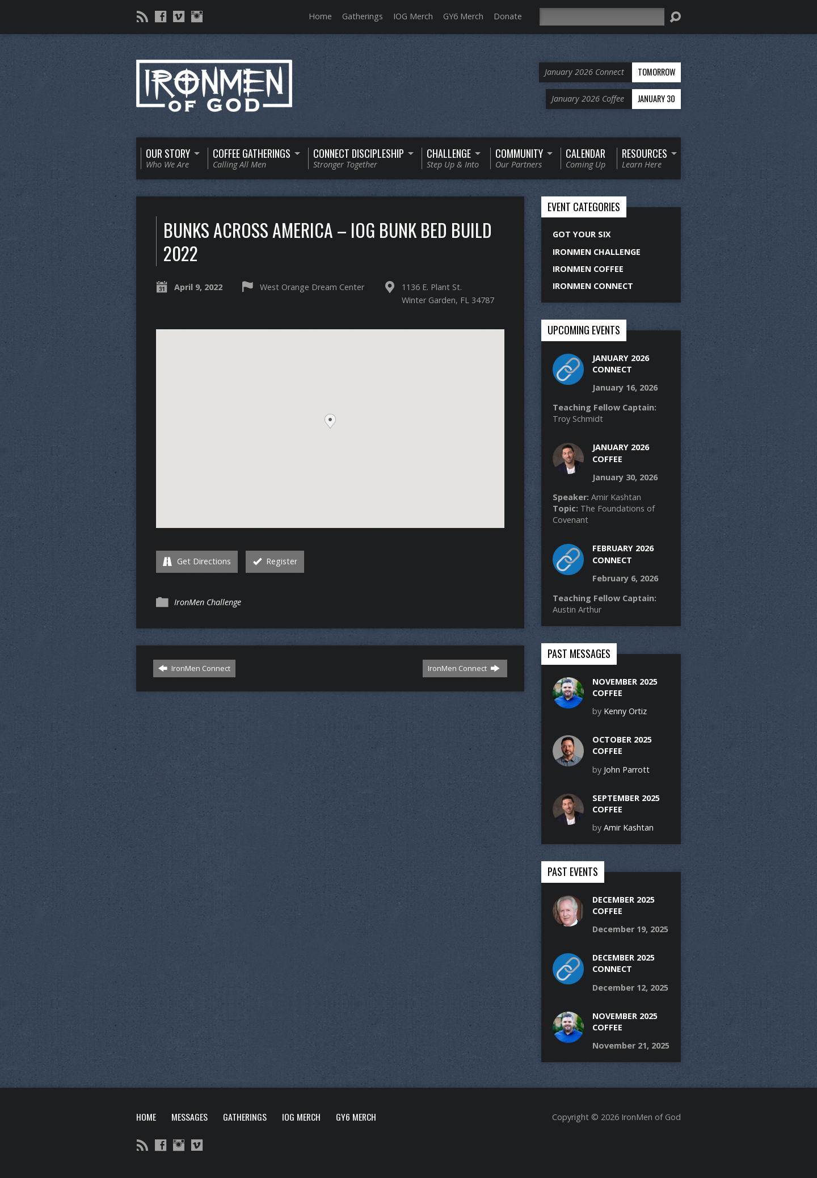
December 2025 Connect (623, 963)
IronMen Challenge (207, 602)
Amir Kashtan (629, 827)
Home (320, 16)
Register (275, 561)
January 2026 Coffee (620, 453)
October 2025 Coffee (622, 745)
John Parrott (627, 769)
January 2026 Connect (620, 364)
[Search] (602, 17)
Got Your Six (582, 234)
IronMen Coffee (588, 268)
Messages (189, 1116)
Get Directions (197, 561)
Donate (508, 16)
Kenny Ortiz (625, 711)
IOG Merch (413, 16)
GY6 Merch (463, 16)
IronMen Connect (194, 668)
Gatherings (362, 16)
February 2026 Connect (623, 554)
